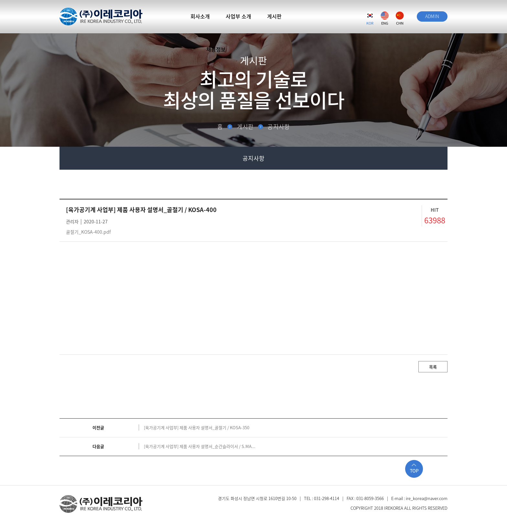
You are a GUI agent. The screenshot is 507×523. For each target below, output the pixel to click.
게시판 (274, 16)
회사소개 (200, 16)
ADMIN (432, 16)
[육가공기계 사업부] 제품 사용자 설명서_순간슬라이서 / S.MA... (199, 446)
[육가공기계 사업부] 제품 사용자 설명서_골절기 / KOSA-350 (196, 427)
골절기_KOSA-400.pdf (88, 232)
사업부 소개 (238, 16)
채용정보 (216, 49)
